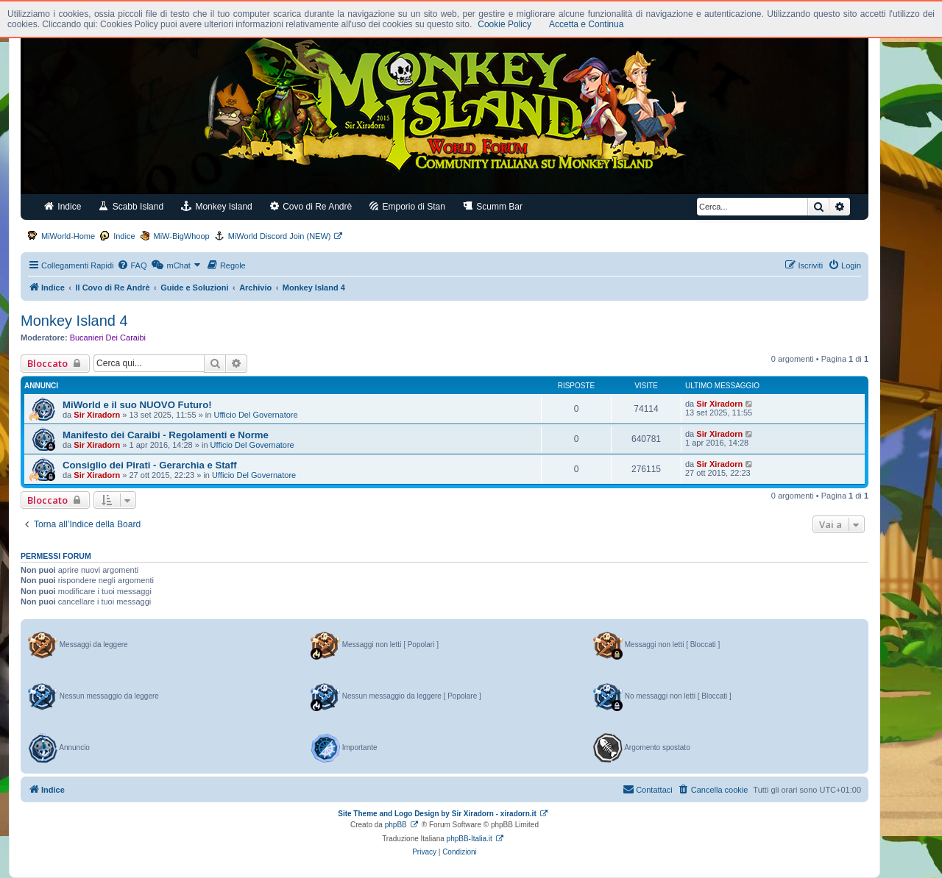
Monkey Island (216, 206)
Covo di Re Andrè (311, 206)
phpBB (396, 825)
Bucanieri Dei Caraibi (108, 337)
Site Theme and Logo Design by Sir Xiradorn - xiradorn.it (437, 814)
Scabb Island (131, 206)
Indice (62, 206)
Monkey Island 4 (74, 321)
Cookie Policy (504, 24)
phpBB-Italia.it (469, 839)
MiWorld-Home (68, 236)
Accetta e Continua (586, 24)
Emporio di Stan (407, 206)
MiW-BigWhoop (182, 236)
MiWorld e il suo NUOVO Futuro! (137, 404)
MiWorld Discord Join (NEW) (279, 236)
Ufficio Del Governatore (256, 414)
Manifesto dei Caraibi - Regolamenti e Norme (166, 434)
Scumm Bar (493, 206)
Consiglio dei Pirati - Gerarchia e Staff (150, 465)
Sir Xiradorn (97, 414)
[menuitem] (131, 265)
